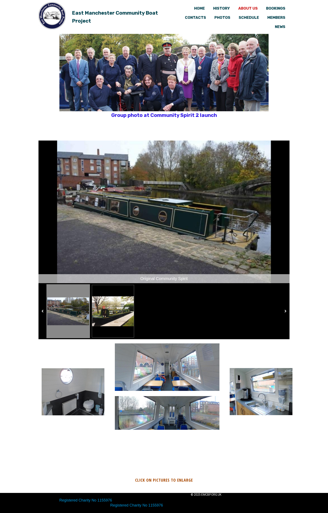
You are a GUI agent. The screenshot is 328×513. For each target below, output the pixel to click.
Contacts (195, 17)
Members (276, 17)
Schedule (249, 17)
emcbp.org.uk (211, 494)
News (280, 26)
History (221, 8)
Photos (222, 17)
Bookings (275, 8)
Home (199, 8)
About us (248, 8)
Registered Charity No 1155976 (85, 500)
